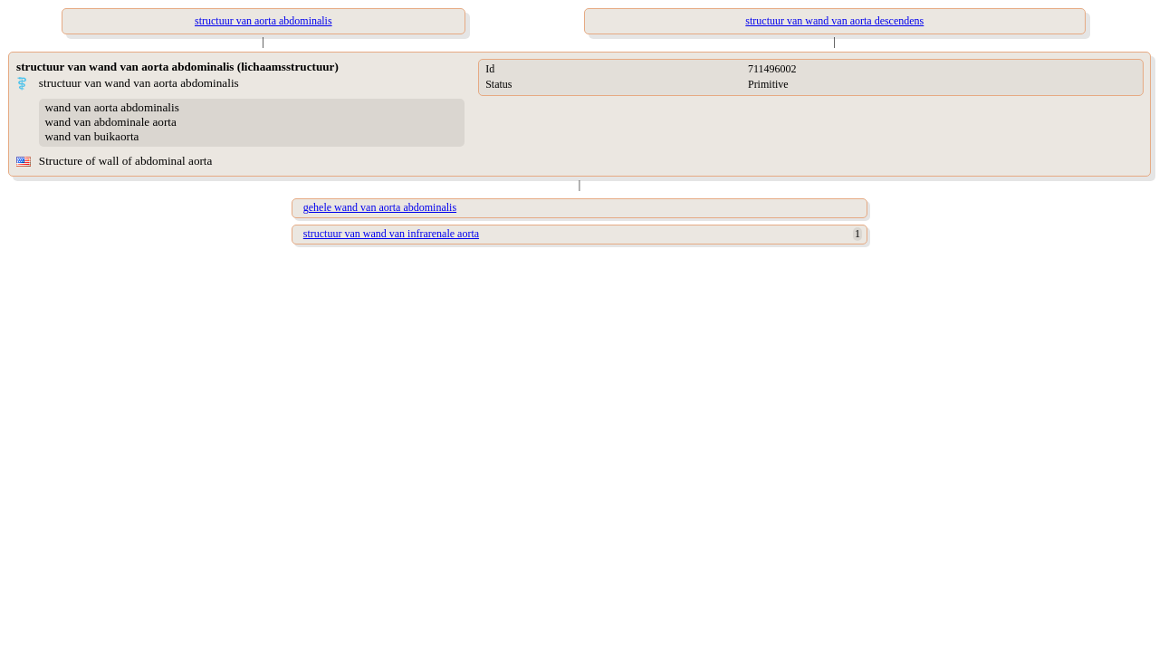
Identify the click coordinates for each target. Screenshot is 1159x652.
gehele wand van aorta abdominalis (379, 207)
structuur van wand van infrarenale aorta (391, 233)
